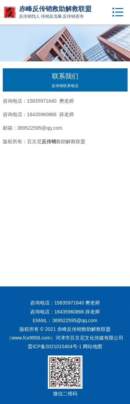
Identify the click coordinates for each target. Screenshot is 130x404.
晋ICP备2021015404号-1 (55, 346)
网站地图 (92, 346)
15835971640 (69, 303)
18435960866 (69, 312)
